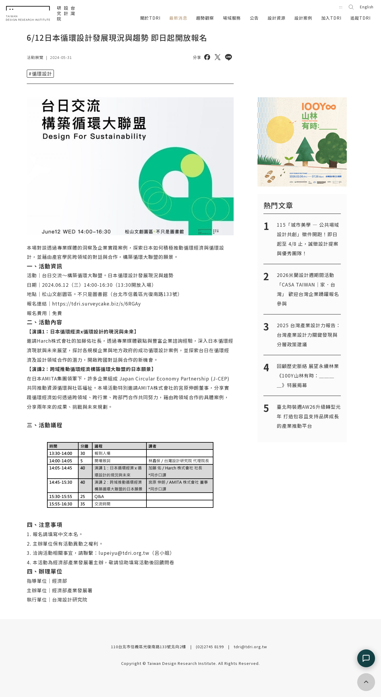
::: (341, 6)
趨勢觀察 (205, 17)
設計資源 (276, 17)
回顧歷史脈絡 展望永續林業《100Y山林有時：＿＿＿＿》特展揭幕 (308, 375)
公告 (254, 17)
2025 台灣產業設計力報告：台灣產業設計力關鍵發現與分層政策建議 (309, 335)
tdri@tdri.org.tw (250, 646)
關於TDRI (150, 17)
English (367, 6)
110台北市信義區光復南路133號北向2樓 (149, 646)
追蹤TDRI (360, 17)
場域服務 (232, 17)
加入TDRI (331, 17)
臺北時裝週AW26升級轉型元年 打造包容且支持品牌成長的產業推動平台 (309, 416)
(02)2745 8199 (210, 646)
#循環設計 (40, 73)
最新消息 (178, 17)
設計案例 (303, 17)
